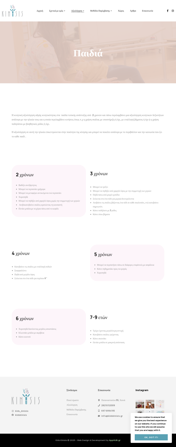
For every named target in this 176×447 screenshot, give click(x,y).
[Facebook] (168, 11)
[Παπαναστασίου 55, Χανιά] (99, 400)
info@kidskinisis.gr (112, 415)
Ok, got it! (151, 437)
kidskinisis (21, 414)
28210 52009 (108, 405)
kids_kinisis (21, 410)
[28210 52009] (99, 405)
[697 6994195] (99, 411)
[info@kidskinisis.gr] (99, 416)
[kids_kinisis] (13, 411)
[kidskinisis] (13, 415)
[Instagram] (172, 11)
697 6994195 (108, 410)
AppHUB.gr (115, 440)
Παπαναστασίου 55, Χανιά (113, 400)
